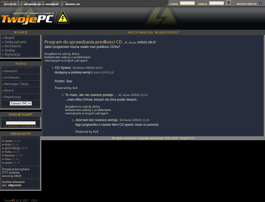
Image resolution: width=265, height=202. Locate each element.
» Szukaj (8, 50)
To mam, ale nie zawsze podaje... (90, 95)
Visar (8, 159)
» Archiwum (11, 46)
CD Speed (63, 68)
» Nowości (9, 71)
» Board (8, 38)
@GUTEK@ (12, 148)
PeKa (8, 151)
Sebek (8, 141)
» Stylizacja (11, 54)
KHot (8, 144)
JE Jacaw (130, 42)
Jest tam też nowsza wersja (96, 120)
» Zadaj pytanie (14, 42)
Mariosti (9, 155)
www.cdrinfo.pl (103, 72)
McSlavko (79, 67)
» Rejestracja (11, 97)
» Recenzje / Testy (15, 84)
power (8, 162)
